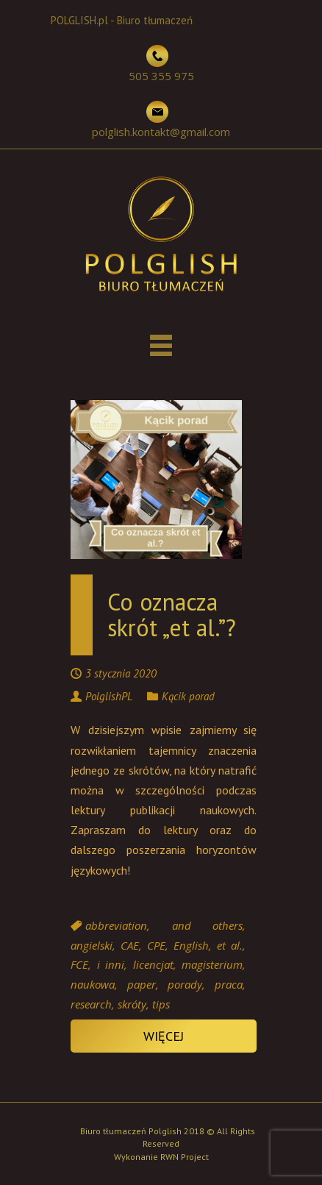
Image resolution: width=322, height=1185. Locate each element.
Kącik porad (188, 696)
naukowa (93, 984)
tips (161, 1004)
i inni (111, 965)
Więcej (163, 1036)
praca (229, 984)
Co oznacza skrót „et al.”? (171, 614)
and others (207, 925)
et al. (230, 945)
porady (185, 984)
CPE (156, 945)
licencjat (153, 965)
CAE (130, 945)
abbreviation (116, 925)
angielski (91, 945)
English (191, 945)
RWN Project (184, 1156)
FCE (79, 965)
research (91, 1004)
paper (141, 984)
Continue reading (75, 901)
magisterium (212, 965)
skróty (132, 1004)
